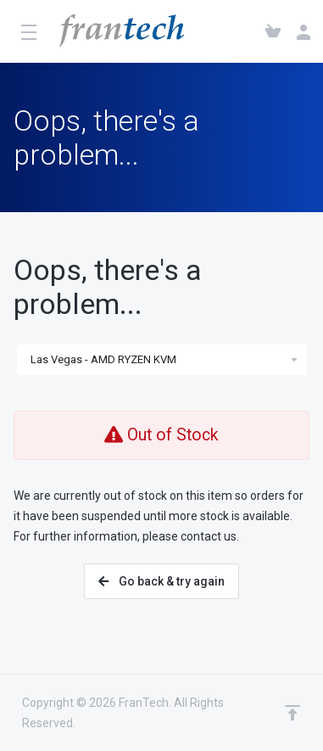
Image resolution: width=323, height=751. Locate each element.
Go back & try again (161, 581)
